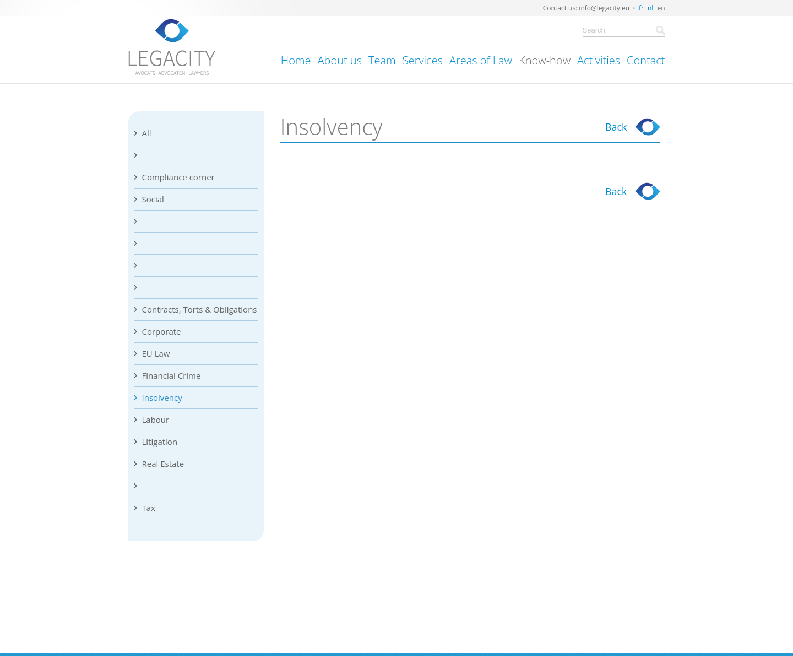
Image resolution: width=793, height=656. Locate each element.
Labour (156, 419)
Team (382, 60)
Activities (598, 60)
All (146, 132)
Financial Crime (171, 375)
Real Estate (163, 463)
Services (423, 60)
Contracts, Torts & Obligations (199, 309)
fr (641, 8)
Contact (646, 60)
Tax (148, 507)
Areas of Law (480, 60)
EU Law (156, 353)
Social (153, 199)
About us (340, 60)
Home (296, 60)
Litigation (160, 441)
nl (650, 8)
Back (616, 126)
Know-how (545, 60)
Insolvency (162, 397)
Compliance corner (178, 176)
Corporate (161, 331)
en (661, 8)
